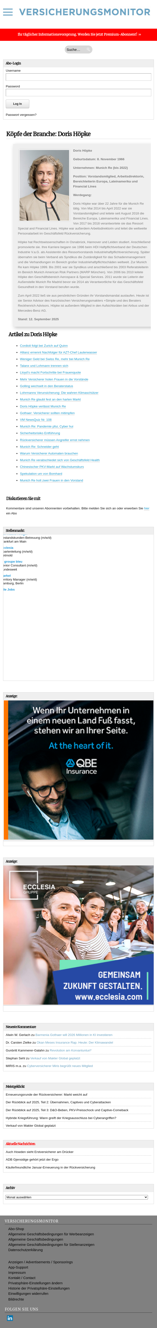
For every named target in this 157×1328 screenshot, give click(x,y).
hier (146, 508)
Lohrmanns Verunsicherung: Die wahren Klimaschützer (59, 393)
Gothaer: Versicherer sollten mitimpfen (47, 413)
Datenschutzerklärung (25, 1250)
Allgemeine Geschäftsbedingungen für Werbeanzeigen (51, 1234)
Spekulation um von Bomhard (41, 473)
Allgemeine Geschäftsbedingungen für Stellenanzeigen (51, 1245)
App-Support (18, 1267)
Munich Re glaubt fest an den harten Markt (50, 399)
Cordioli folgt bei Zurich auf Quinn (44, 345)
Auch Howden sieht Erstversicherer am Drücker (39, 1152)
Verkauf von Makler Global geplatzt (55, 1058)
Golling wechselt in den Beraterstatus (46, 386)
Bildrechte (16, 1299)
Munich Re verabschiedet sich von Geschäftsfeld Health (60, 460)
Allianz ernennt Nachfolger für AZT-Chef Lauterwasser (58, 352)
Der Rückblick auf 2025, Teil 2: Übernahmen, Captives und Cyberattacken (58, 1102)
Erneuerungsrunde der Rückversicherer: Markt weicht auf (46, 1094)
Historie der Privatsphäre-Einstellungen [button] (39, 1288)
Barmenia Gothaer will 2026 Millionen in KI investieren (73, 1035)
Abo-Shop (16, 1229)
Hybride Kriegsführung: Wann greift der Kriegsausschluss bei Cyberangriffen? (61, 1118)
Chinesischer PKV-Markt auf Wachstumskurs (52, 467)
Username (13, 70)
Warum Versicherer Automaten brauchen (49, 453)
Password (13, 86)
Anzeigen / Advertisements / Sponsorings (40, 1262)
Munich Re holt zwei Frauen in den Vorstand (51, 480)
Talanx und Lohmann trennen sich (44, 366)
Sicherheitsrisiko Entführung (40, 433)
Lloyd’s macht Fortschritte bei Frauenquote (50, 372)
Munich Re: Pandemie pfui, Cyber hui (46, 426)
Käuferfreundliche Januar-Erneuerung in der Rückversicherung (50, 1167)
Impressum (17, 1273)
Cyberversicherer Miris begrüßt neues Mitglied (60, 1066)
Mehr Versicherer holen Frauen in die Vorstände (54, 379)
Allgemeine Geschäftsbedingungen (35, 1239)
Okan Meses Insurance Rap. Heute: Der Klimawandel (75, 1042)
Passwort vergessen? (21, 115)
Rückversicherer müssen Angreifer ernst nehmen (55, 440)
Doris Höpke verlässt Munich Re (43, 406)
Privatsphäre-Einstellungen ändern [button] (35, 1283)
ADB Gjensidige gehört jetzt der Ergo (32, 1159)
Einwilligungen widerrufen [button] (28, 1294)
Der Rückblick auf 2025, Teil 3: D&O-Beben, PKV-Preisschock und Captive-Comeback (67, 1110)
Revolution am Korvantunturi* (71, 1050)
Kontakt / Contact (21, 1278)
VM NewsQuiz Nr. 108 (36, 419)
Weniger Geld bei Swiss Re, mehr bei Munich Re (55, 359)
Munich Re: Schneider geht (39, 446)
